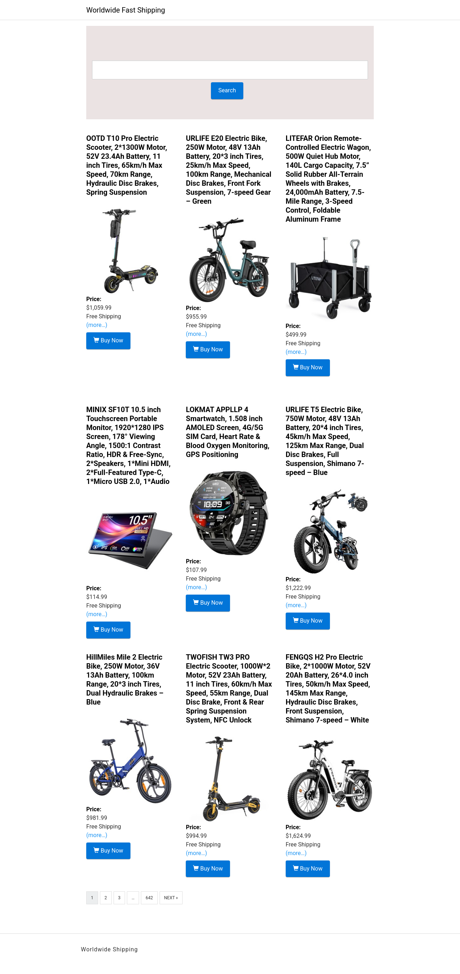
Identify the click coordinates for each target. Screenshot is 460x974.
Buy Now (108, 340)
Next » (171, 897)
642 (149, 897)
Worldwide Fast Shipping (125, 10)
